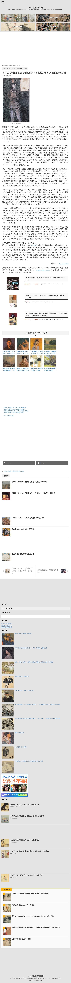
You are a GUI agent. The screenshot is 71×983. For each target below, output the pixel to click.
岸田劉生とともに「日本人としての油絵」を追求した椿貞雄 (35, 498)
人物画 (22, 471)
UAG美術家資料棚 (6, 647)
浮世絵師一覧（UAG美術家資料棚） (14, 412)
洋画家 (13, 471)
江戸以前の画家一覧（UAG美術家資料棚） (16, 411)
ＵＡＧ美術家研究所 (35, 8)
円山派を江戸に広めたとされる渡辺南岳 (23, 860)
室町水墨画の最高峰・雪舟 (20, 960)
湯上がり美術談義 (6, 644)
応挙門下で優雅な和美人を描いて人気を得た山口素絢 (27, 872)
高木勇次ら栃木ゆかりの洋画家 (26, 542)
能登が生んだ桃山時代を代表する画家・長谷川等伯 (28, 914)
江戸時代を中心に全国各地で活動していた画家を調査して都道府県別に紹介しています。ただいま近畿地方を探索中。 (35, 978)
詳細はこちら (61, 284)
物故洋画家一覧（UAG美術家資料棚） (15, 409)
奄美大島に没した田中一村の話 (22, 926)
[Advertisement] (35, 49)
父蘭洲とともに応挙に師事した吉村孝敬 (23, 825)
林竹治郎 (34, 245)
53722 (32, 284)
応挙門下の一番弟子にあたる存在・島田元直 (24, 896)
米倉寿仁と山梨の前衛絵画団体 (26, 571)
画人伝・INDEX (63, 264)
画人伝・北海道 (7, 471)
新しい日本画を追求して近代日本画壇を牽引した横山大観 (31, 937)
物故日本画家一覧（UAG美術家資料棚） (15, 407)
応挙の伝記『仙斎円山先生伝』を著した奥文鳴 (25, 836)
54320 (32, 319)
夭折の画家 (18, 471)
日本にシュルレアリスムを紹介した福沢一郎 (30, 526)
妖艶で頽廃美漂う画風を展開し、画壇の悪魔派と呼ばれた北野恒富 (33, 948)
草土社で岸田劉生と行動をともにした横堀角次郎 (31, 482)
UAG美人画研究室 (9, 415)
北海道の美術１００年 (44, 270)
